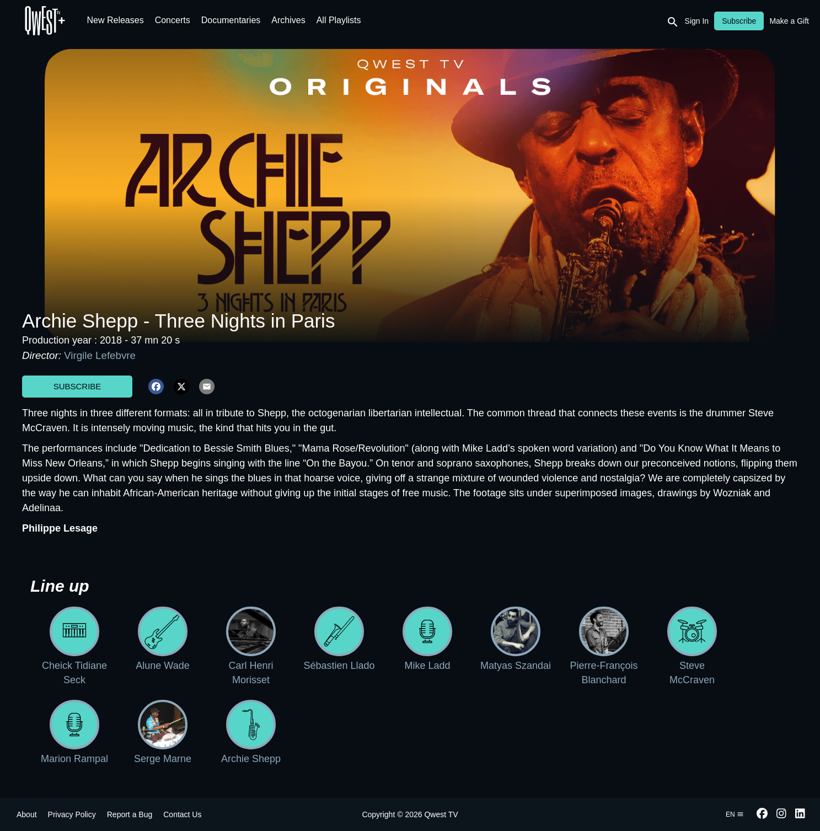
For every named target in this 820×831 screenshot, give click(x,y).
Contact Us (182, 814)
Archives (288, 20)
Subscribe (77, 386)
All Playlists (339, 20)
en (735, 814)
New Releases (115, 20)
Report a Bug (130, 814)
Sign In (697, 21)
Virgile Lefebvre (100, 355)
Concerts (172, 20)
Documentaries (231, 20)
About (27, 814)
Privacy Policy (72, 814)
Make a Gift (789, 21)
